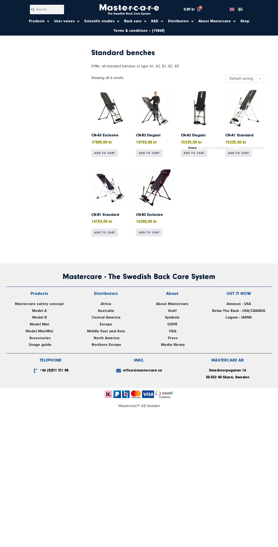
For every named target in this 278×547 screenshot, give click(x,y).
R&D (157, 21)
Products (39, 21)
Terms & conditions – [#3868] (139, 31)
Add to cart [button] (104, 153)
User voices (66, 21)
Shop (244, 21)
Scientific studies (101, 21)
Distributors (181, 21)
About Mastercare (217, 21)
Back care (135, 21)
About (172, 293)
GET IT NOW (239, 293)
